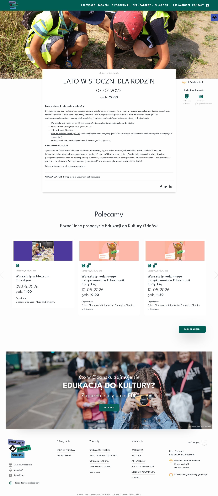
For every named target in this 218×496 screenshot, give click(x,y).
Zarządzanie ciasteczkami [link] (24, 483)
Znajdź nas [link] (16, 475)
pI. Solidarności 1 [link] (195, 82)
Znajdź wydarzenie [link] (20, 465)
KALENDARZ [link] (88, 5)
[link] (214, 17)
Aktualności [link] (181, 5)
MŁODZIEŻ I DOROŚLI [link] (99, 461)
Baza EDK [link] (16, 470)
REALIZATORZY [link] (142, 5)
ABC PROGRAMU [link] (64, 456)
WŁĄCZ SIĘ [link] (162, 5)
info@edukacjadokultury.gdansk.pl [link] (190, 474)
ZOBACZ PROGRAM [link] (66, 450)
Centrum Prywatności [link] (143, 472)
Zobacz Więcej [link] (192, 329)
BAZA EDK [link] (103, 5)
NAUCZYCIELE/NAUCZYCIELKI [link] (103, 456)
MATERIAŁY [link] (95, 472)
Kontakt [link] (198, 5)
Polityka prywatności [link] (143, 467)
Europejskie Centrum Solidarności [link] (81, 177)
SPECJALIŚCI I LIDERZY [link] (100, 450)
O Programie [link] (120, 5)
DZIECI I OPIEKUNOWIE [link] (100, 467)
